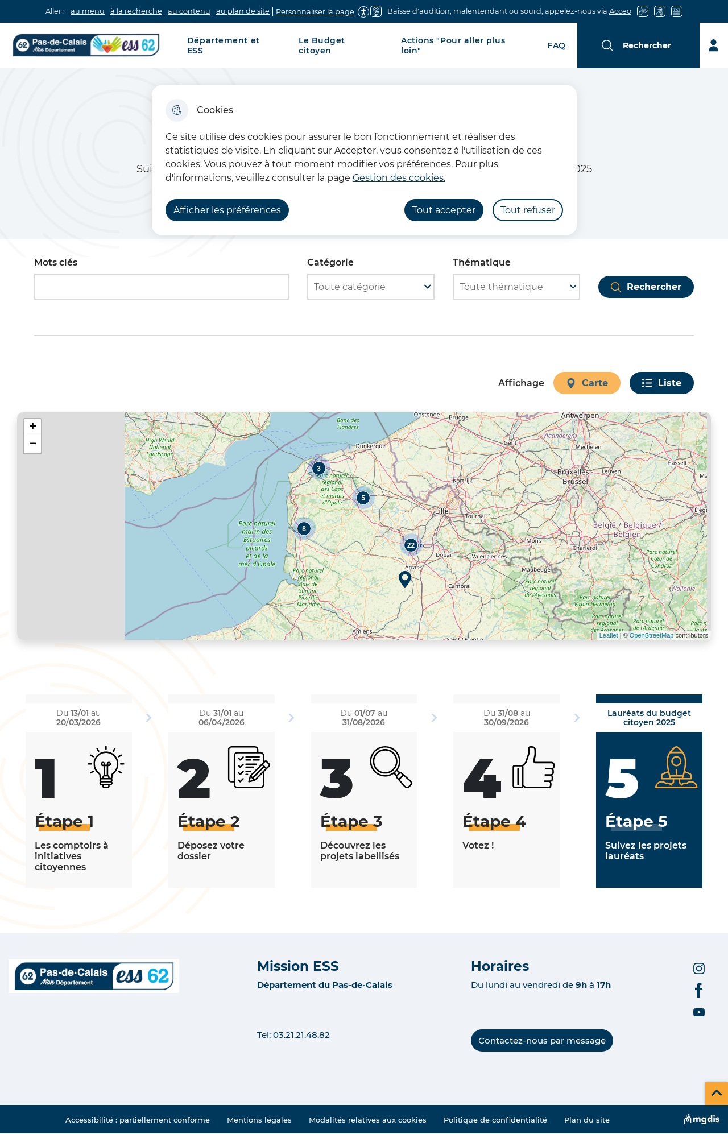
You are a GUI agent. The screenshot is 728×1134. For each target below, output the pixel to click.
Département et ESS (223, 45)
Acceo (620, 11)
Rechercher (654, 287)
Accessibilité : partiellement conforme (137, 1119)
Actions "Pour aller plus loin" (453, 45)
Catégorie (330, 262)
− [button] (32, 444)
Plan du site (587, 1119)
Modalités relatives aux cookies (368, 1119)
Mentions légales (259, 1119)
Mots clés (55, 262)
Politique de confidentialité (495, 1119)
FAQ (556, 45)
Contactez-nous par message (542, 1040)
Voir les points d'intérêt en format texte (29, 648)
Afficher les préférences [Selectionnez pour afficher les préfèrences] (227, 210)
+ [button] (32, 427)
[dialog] (364, 160)
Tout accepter (443, 210)
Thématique (482, 262)
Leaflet (608, 635)
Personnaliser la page (315, 11)
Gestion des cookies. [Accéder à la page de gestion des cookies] (399, 177)
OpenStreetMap (652, 635)
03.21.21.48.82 (301, 1034)
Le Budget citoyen (322, 45)
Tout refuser (527, 210)
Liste (669, 383)
